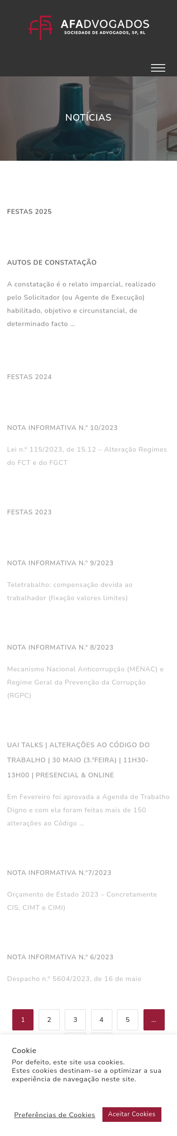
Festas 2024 (29, 378)
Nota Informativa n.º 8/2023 (60, 649)
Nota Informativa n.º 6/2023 (60, 959)
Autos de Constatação (52, 263)
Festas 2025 (29, 212)
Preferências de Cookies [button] (54, 1115)
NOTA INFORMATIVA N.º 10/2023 (62, 429)
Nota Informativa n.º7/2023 (59, 874)
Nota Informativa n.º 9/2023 (60, 564)
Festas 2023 (29, 514)
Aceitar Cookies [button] (132, 1114)
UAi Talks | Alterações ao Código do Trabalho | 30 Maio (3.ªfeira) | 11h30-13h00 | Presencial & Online (78, 762)
